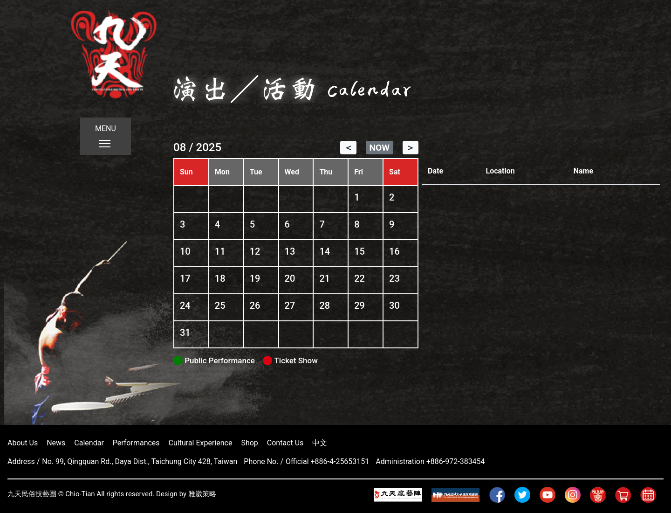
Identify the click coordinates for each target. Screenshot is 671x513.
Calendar (88, 442)
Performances (136, 442)
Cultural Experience (201, 442)
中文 (319, 442)
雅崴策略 (202, 494)
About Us (22, 442)
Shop (249, 442)
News (56, 442)
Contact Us (285, 442)
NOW (379, 147)
